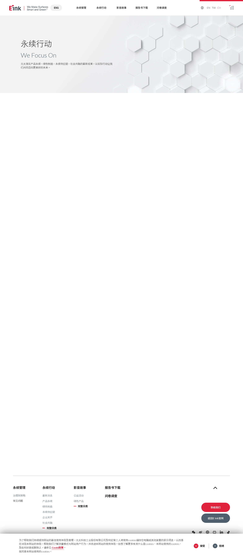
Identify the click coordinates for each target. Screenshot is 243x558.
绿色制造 (47, 506)
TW (214, 7)
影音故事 (121, 7)
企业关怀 (47, 517)
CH (219, 7)
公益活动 (79, 495)
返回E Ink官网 (215, 518)
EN (208, 7)
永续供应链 (48, 511)
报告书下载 (141, 7)
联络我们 (216, 507)
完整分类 (52, 528)
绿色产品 (79, 501)
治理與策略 (19, 495)
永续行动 (101, 7)
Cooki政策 (58, 547)
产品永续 (47, 501)
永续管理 (81, 7)
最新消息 (47, 495)
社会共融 (47, 522)
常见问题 (18, 500)
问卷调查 (162, 7)
